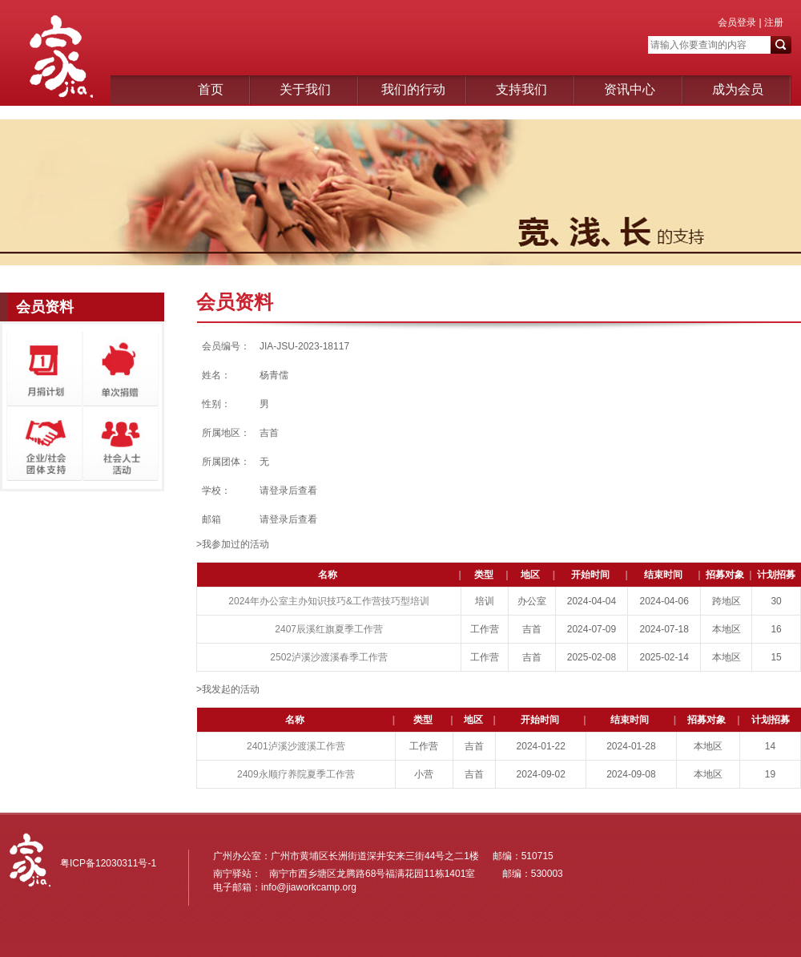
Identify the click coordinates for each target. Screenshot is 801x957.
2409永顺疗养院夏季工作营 (296, 774)
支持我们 (521, 89)
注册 (772, 22)
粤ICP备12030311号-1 (108, 863)
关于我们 (305, 89)
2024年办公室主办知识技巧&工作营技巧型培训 (328, 601)
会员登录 (737, 22)
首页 (210, 89)
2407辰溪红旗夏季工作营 (329, 629)
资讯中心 (629, 89)
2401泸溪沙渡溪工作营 (296, 746)
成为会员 (737, 89)
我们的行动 (413, 89)
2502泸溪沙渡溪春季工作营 (329, 657)
